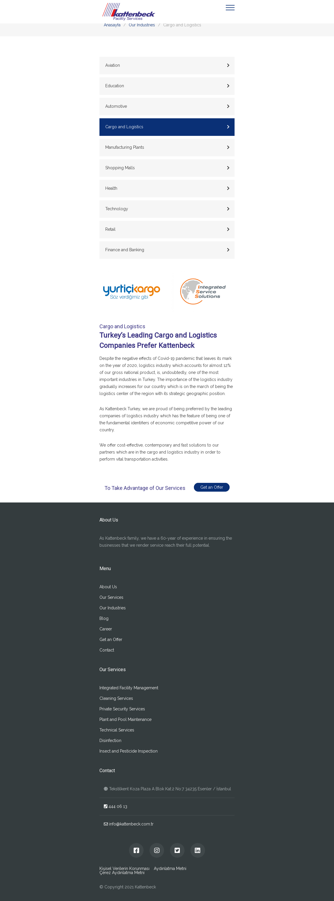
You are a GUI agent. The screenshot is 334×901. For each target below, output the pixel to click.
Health (167, 188)
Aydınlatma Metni (170, 868)
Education (167, 85)
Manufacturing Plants (167, 147)
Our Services (111, 597)
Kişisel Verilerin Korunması (124, 868)
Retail (167, 229)
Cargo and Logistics (167, 126)
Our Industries (142, 25)
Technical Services (116, 730)
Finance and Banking (167, 249)
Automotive (167, 106)
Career (105, 629)
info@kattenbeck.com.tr (129, 824)
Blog (104, 618)
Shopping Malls (167, 167)
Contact (106, 650)
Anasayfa (112, 25)
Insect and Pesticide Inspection (128, 751)
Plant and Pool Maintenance (125, 719)
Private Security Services (122, 709)
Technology (167, 208)
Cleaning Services (116, 698)
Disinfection (110, 740)
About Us (108, 586)
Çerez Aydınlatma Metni (121, 873)
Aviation (167, 65)
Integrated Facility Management (128, 687)
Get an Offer (212, 487)
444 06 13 (115, 806)
